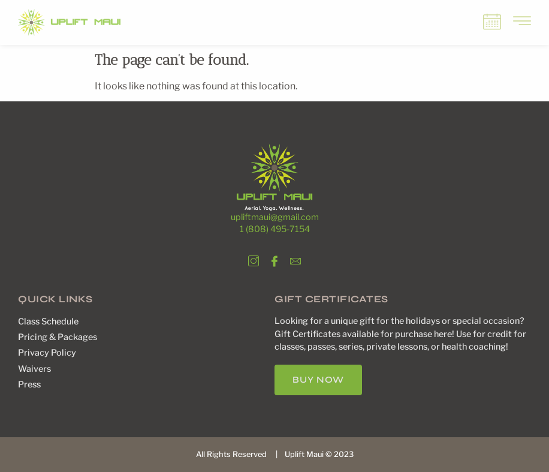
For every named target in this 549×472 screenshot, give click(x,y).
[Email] (295, 258)
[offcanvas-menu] (522, 21)
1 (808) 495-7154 (275, 229)
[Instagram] (254, 258)
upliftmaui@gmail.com (275, 217)
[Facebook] (274, 258)
